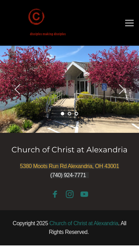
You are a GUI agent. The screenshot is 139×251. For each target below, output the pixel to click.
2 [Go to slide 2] (69, 113)
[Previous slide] (17, 89)
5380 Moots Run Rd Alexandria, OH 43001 (69, 166)
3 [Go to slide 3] (76, 113)
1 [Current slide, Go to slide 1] (62, 113)
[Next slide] (121, 89)
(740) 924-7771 (68, 175)
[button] (129, 22)
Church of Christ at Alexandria (69, 149)
